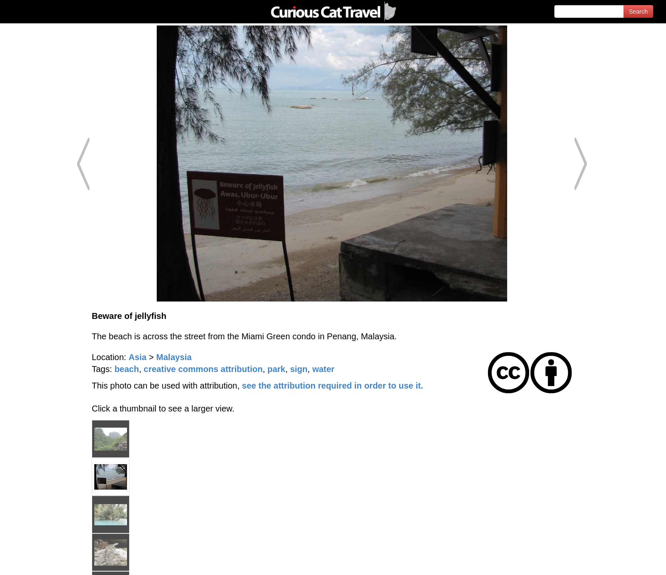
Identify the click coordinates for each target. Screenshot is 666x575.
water (323, 369)
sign (299, 369)
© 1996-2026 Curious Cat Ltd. (52, 561)
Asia (138, 357)
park (276, 369)
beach (126, 369)
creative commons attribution (203, 369)
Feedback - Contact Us (624, 561)
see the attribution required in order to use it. (332, 385)
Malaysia (174, 357)
